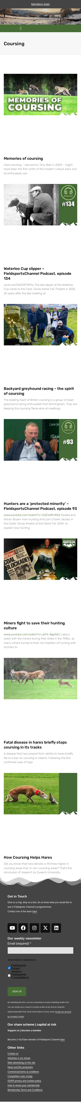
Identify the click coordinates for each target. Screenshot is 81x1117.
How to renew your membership (23, 1085)
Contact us (13, 1053)
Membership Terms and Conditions (25, 1090)
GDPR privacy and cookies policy (24, 1081)
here (34, 911)
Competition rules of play (20, 1076)
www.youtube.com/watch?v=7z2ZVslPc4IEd (32, 515)
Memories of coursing (23, 158)
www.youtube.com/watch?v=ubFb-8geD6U (32, 634)
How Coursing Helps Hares (28, 857)
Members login (40, 4)
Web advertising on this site (21, 1062)
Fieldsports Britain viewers (18, 968)
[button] (21, 28)
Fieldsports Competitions (20, 976)
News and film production (20, 1067)
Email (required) (19, 943)
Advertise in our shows (19, 1058)
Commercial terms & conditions (23, 1071)
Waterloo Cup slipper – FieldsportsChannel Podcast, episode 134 (37, 273)
